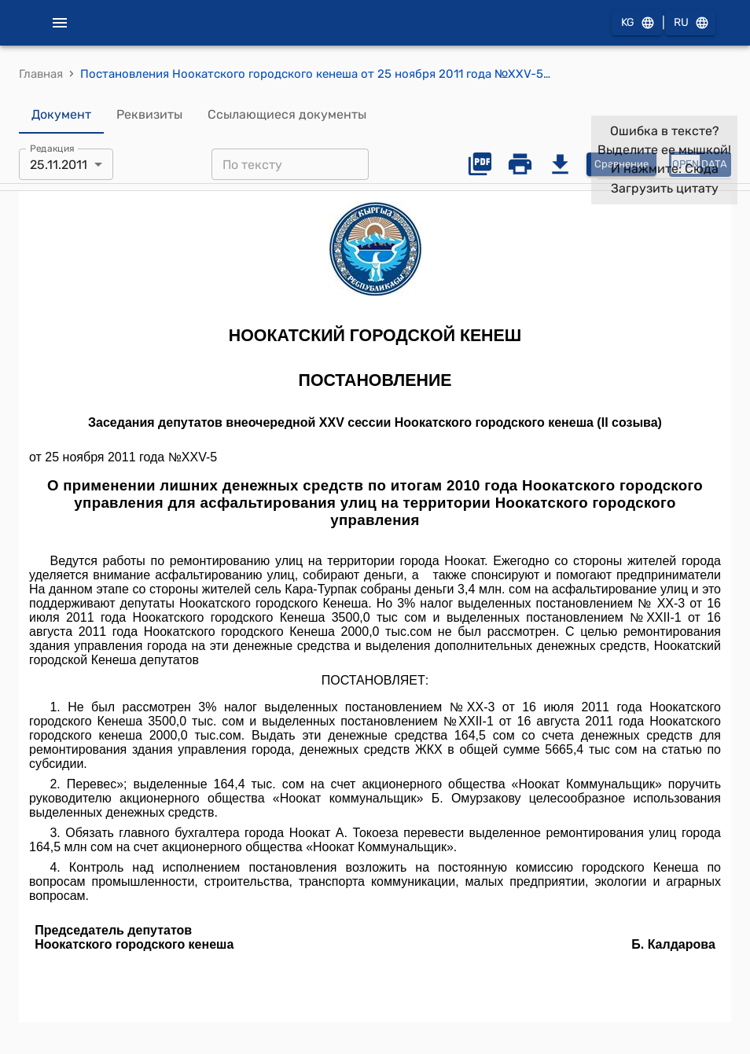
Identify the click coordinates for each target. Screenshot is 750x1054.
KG (637, 23)
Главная (41, 74)
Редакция (52, 148)
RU (690, 23)
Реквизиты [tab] (149, 115)
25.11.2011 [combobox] (58, 164)
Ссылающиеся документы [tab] (287, 115)
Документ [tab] (61, 115)
